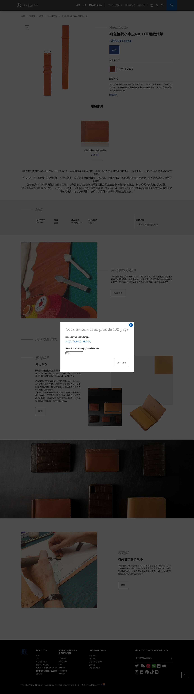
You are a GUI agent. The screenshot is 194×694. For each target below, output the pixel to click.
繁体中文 (87, 341)
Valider (121, 363)
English (68, 341)
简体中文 (77, 341)
